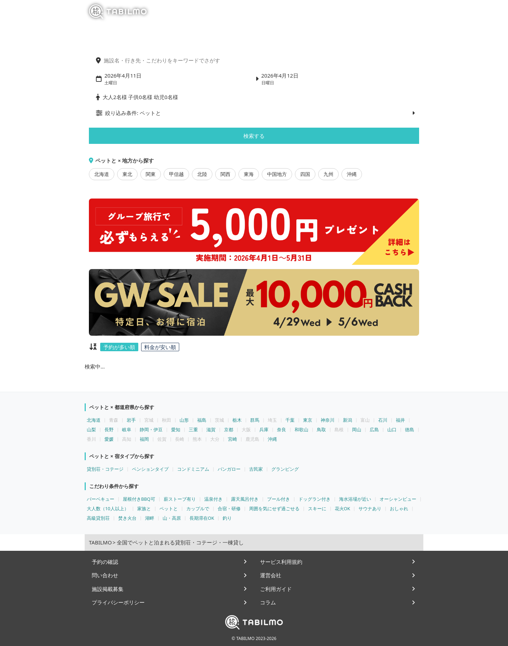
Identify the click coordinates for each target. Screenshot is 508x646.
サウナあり (369, 508)
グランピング (285, 469)
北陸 (202, 174)
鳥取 (321, 429)
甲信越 (176, 174)
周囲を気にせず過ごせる (274, 508)
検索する (254, 135)
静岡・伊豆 (151, 429)
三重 (193, 429)
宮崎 (232, 439)
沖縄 (352, 174)
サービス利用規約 (281, 561)
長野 (109, 429)
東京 (307, 420)
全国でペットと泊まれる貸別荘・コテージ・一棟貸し (180, 542)
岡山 (356, 429)
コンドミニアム (193, 469)
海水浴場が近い (355, 499)
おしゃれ (399, 508)
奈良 (281, 429)
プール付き (278, 499)
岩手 (131, 420)
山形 (184, 420)
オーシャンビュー (398, 499)
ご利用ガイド (276, 588)
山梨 (91, 429)
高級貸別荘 (98, 518)
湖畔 (149, 518)
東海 (249, 174)
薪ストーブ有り (180, 499)
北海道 (101, 174)
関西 (225, 174)
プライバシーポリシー (118, 602)
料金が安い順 (160, 347)
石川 (382, 420)
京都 (228, 429)
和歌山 (301, 429)
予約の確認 (105, 561)
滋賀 (211, 429)
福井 (400, 420)
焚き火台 (127, 518)
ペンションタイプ (150, 469)
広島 (374, 429)
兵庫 (263, 429)
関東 (151, 174)
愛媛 (109, 439)
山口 (392, 429)
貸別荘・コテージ (105, 469)
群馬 (254, 420)
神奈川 (327, 420)
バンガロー (229, 469)
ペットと (168, 508)
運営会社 (270, 575)
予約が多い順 (119, 347)
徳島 (409, 429)
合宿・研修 (229, 508)
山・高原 (172, 518)
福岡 (144, 439)
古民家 (256, 469)
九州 (328, 174)
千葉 (290, 420)
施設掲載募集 (107, 588)
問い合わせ (105, 575)
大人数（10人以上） (108, 508)
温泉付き (213, 499)
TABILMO (100, 542)
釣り (227, 518)
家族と (144, 508)
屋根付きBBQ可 (139, 499)
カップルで (197, 508)
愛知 (175, 429)
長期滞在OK (201, 518)
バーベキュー (100, 499)
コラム (268, 602)
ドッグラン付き (314, 499)
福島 (201, 420)
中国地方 (277, 174)
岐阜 (126, 429)
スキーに (317, 508)
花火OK (342, 508)
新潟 (347, 420)
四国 (305, 174)
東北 (127, 174)
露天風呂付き (245, 499)
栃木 (237, 420)
